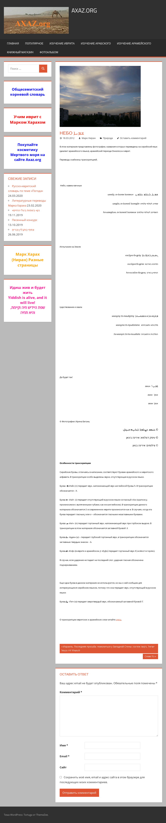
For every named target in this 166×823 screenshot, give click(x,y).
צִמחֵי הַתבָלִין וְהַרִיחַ (23, 229)
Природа (108, 138)
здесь (118, 619)
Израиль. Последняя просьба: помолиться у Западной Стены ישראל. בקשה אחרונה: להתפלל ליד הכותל (107, 648)
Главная (13, 43)
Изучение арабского (96, 43)
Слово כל (151, 656)
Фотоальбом (49, 52)
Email (64, 756)
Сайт (63, 767)
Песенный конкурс (24, 220)
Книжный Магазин (20, 52)
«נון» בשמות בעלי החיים (26, 210)
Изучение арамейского (134, 43)
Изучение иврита (62, 43)
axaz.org (84, 10)
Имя (64, 745)
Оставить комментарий (133, 138)
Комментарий (71, 692)
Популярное (34, 43)
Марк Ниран (89, 138)
